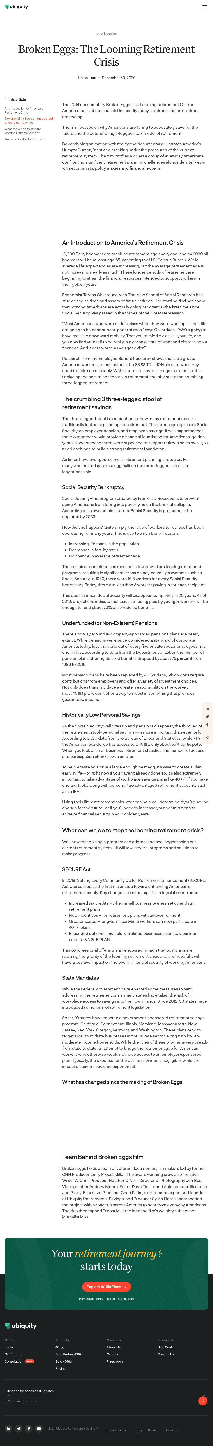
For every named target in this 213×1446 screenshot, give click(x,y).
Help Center (166, 1347)
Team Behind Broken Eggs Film (26, 139)
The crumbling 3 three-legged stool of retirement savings (29, 120)
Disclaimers (173, 1430)
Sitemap (153, 1430)
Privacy (137, 1430)
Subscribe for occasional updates (29, 1391)
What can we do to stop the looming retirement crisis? (23, 131)
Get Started (13, 1354)
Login (9, 1347)
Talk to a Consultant (119, 1298)
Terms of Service (115, 1430)
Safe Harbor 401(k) (69, 1354)
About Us (113, 1347)
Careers (112, 1354)
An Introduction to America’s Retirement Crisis (24, 110)
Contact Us (166, 1354)
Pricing (60, 1368)
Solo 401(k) (63, 1361)
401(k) (59, 1347)
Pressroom (115, 1361)
